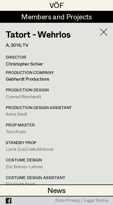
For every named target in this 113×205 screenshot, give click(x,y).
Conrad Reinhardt (23, 96)
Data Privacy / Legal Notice (81, 201)
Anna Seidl (16, 113)
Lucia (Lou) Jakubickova (29, 148)
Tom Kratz (16, 131)
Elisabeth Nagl (20, 183)
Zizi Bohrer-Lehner (24, 166)
